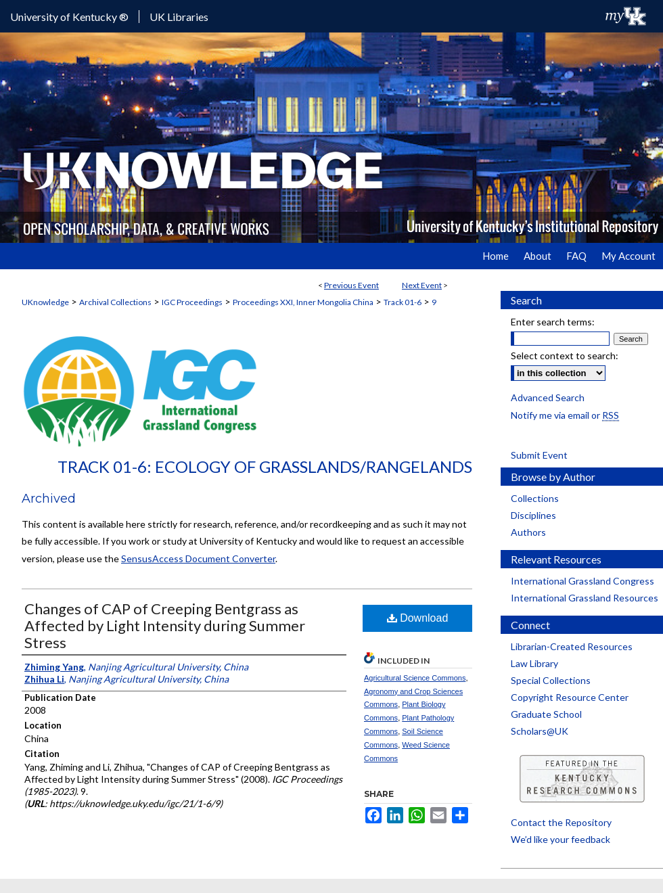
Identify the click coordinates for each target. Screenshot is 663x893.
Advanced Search (548, 397)
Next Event (422, 285)
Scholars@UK (539, 731)
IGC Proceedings (192, 302)
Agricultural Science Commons (414, 678)
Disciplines (533, 515)
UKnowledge (45, 302)
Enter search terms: (553, 321)
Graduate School (546, 714)
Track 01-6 (402, 302)
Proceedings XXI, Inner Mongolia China (303, 302)
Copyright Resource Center (569, 697)
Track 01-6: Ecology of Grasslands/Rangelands (265, 466)
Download (418, 618)
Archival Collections (115, 302)
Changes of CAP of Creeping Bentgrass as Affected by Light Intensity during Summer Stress (164, 625)
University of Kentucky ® (69, 16)
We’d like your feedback (560, 839)
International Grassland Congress (582, 581)
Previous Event (351, 285)
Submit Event (539, 455)
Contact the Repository (561, 822)
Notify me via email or (565, 415)
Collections (535, 498)
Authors (528, 532)
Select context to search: (564, 355)
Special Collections (551, 680)
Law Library (534, 663)
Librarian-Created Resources (572, 646)
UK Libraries (179, 16)
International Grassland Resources (584, 597)
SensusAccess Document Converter (198, 558)
